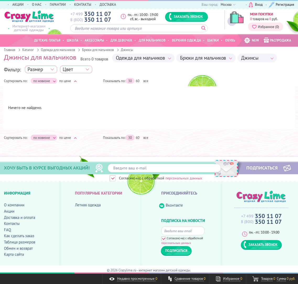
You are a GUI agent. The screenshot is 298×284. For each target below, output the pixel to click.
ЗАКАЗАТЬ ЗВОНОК (186, 16)
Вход (256, 5)
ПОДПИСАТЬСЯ (262, 167)
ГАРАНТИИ (58, 4)
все (145, 80)
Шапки (213, 40)
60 (137, 80)
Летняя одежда (88, 204)
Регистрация (281, 5)
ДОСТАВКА (108, 4)
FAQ (7, 229)
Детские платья (47, 40)
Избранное (265, 26)
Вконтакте (171, 205)
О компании (14, 204)
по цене (68, 80)
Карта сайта (14, 254)
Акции (9, 211)
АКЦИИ (18, 4)
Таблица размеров (19, 242)
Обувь (230, 40)
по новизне (44, 80)
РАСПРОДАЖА (277, 40)
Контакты (12, 223)
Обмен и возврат (18, 248)
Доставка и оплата (19, 217)
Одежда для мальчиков (58, 49)
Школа (72, 40)
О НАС (36, 4)
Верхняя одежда (186, 40)
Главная (9, 49)
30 (130, 80)
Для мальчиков (152, 40)
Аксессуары (94, 40)
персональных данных (183, 178)
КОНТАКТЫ (82, 4)
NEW (251, 40)
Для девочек (121, 40)
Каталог (28, 49)
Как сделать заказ (19, 235)
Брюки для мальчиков (98, 49)
